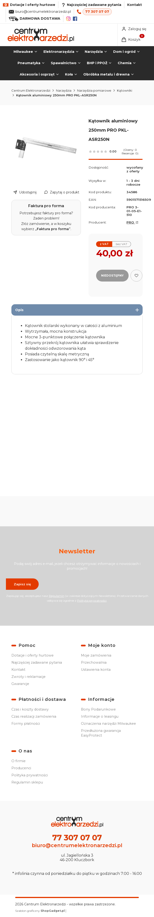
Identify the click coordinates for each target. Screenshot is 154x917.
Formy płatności (25, 723)
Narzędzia (63, 90)
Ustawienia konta (96, 669)
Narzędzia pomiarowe (94, 90)
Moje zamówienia (96, 655)
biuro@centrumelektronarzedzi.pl (43, 11)
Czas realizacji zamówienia (33, 716)
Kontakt (134, 5)
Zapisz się (22, 584)
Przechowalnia (94, 662)
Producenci (21, 768)
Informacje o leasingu (99, 716)
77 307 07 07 (97, 11)
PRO (130, 222)
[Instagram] (68, 19)
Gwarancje (20, 684)
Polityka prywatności (29, 775)
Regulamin (56, 595)
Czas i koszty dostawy (30, 709)
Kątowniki (124, 90)
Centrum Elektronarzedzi (30, 90)
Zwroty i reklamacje (28, 677)
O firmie (18, 761)
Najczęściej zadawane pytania (36, 662)
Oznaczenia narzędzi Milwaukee (108, 723)
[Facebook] (75, 19)
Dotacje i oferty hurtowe (32, 655)
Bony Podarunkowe (98, 709)
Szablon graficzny (40, 911)
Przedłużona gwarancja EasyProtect (101, 733)
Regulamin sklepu (27, 782)
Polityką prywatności (92, 600)
